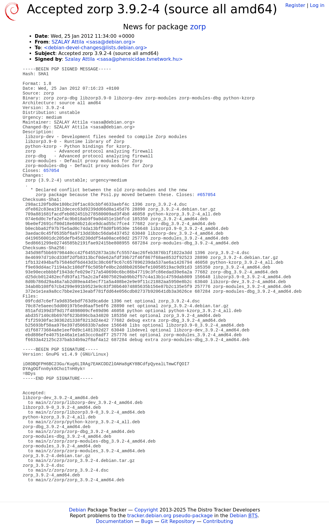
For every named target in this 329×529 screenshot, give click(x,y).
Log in (317, 5)
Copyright (146, 510)
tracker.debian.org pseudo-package (170, 515)
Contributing (218, 521)
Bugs (147, 521)
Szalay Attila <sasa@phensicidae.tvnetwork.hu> (124, 59)
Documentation (114, 521)
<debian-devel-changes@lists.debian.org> (95, 47)
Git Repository (178, 521)
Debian (77, 510)
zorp (198, 27)
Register (295, 5)
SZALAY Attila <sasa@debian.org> (94, 42)
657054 (51, 170)
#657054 (206, 194)
